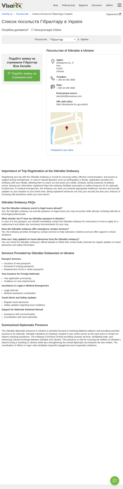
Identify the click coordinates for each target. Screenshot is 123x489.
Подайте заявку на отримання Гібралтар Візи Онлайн (22, 62)
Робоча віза (68, 5)
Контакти (97, 5)
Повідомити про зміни (62, 150)
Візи (55, 5)
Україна (82, 39)
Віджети (83, 5)
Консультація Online (46, 30)
